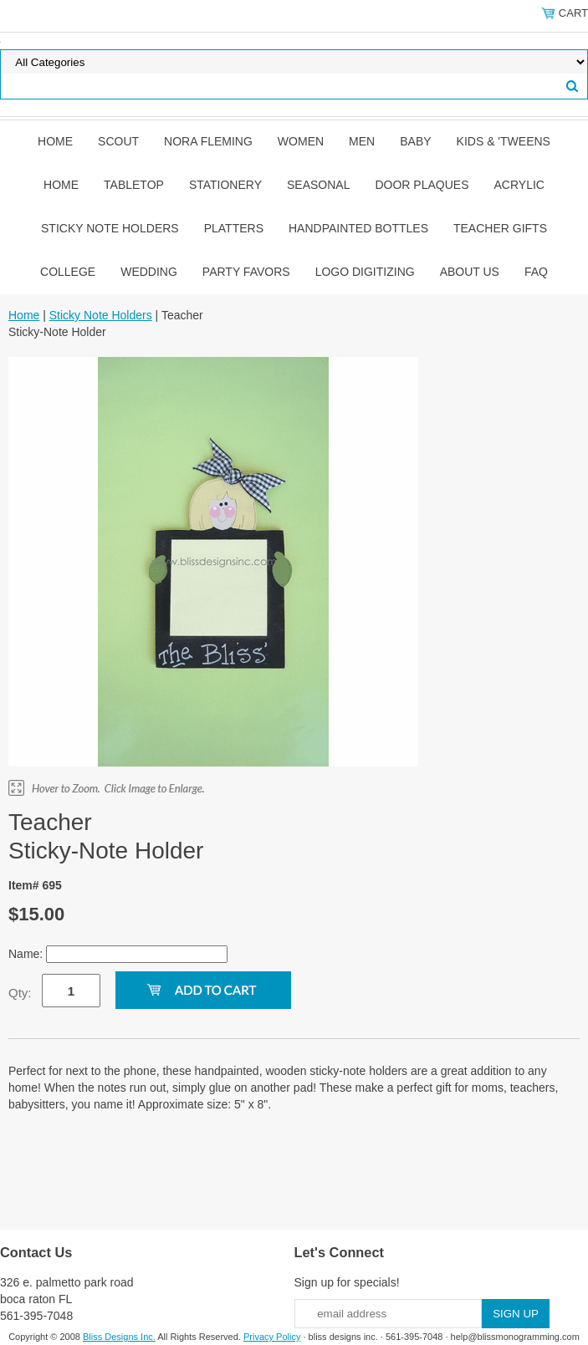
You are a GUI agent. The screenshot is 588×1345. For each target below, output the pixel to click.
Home (55, 141)
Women (301, 141)
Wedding (148, 271)
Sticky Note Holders (110, 228)
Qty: (20, 993)
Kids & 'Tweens (503, 141)
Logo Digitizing (365, 271)
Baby (415, 141)
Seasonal (318, 184)
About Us (469, 271)
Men (362, 141)
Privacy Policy (271, 1337)
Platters (233, 228)
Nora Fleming (208, 141)
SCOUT (118, 141)
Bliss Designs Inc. (119, 1337)
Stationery (225, 184)
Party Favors (246, 271)
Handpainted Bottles (358, 228)
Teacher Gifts (500, 228)
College (67, 271)
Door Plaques (421, 184)
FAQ (536, 271)
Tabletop (134, 184)
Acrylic (519, 184)
